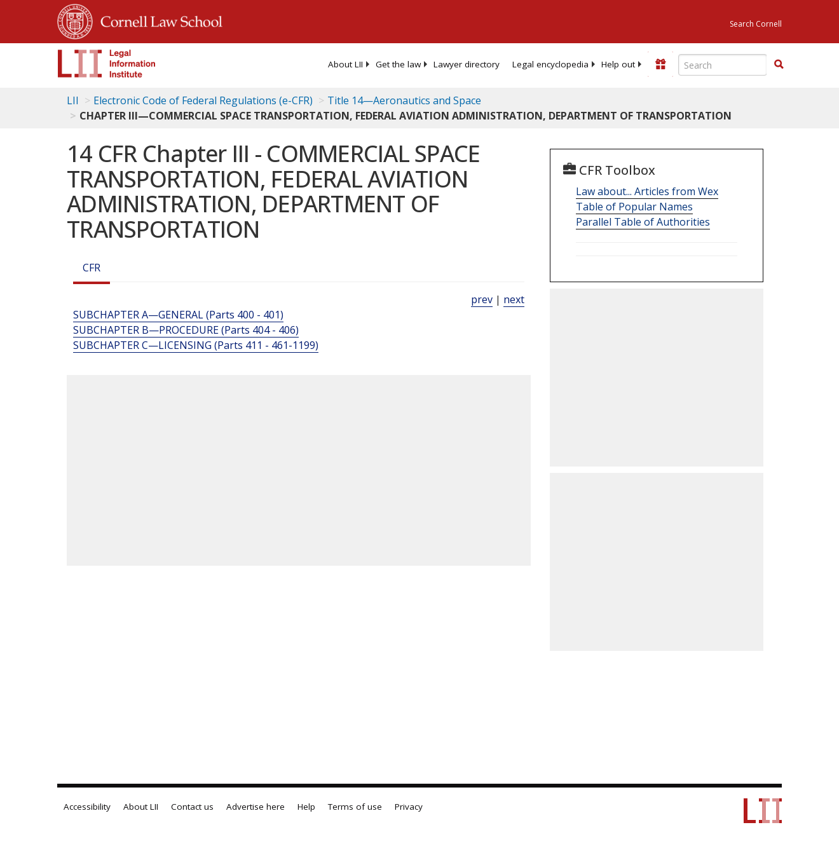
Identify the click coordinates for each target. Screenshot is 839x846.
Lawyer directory (466, 64)
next (513, 299)
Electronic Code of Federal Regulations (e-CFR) (203, 100)
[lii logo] (107, 63)
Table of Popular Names (634, 207)
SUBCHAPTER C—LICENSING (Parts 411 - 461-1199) (195, 345)
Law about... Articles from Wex (647, 191)
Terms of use (355, 806)
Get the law (398, 64)
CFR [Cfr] (91, 268)
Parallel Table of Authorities (643, 222)
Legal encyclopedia (550, 64)
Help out (618, 64)
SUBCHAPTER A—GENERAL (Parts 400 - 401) (178, 315)
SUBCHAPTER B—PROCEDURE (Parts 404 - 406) (186, 330)
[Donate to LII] (660, 64)
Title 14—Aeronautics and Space (404, 100)
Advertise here (255, 806)
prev (482, 299)
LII (73, 100)
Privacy (409, 806)
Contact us (192, 806)
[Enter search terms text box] (722, 65)
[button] (778, 64)
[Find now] (779, 65)
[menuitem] (345, 64)
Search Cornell (756, 23)
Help (306, 806)
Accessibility (87, 806)
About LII (345, 64)
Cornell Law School (157, 19)
